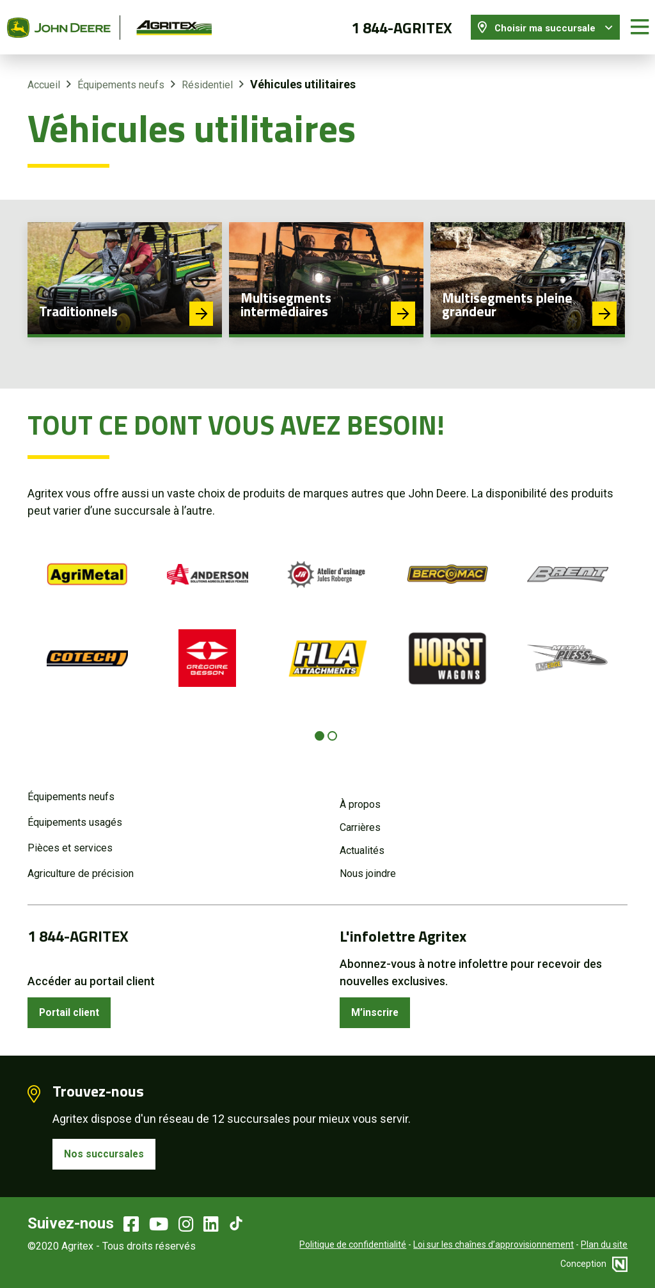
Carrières (360, 819)
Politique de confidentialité (352, 1243)
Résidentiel (207, 76)
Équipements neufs (120, 76)
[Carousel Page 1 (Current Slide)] (319, 728)
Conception (593, 1262)
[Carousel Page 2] (332, 728)
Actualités (362, 842)
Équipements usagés (75, 814)
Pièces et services (70, 839)
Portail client (74, 1006)
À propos (360, 796)
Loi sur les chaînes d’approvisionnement (493, 1243)
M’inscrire (379, 1006)
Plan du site (604, 1243)
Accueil (44, 76)
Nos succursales (108, 1150)
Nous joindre (368, 865)
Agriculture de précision (81, 865)
